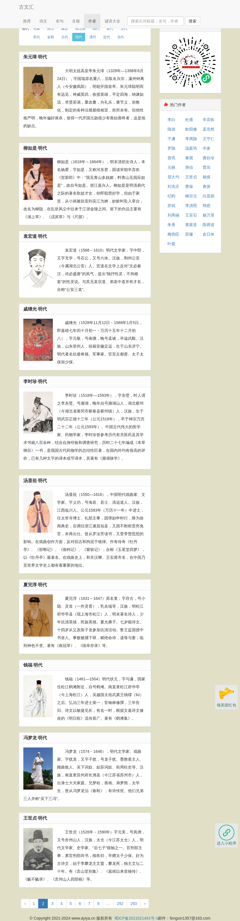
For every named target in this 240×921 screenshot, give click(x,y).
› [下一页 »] (144, 903)
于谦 (171, 138)
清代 (92, 37)
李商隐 (191, 138)
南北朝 (80, 29)
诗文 (43, 21)
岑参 (206, 148)
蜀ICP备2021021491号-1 (136, 918)
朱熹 (171, 224)
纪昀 (171, 196)
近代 (106, 37)
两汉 (50, 29)
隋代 (96, 29)
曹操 (189, 186)
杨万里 (208, 215)
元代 (64, 37)
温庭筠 (191, 148)
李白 (171, 119)
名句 (60, 21)
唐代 (110, 29)
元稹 (171, 167)
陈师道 (208, 224)
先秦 (36, 29)
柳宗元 (191, 196)
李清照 (191, 205)
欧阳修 (191, 129)
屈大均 (173, 177)
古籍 (76, 21)
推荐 (27, 21)
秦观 (189, 158)
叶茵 (171, 243)
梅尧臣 (173, 234)
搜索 (192, 21)
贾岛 (206, 167)
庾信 (189, 167)
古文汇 (26, 7)
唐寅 (206, 186)
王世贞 (191, 177)
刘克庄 (173, 186)
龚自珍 (208, 158)
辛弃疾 (208, 119)
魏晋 (64, 29)
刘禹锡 (173, 215)
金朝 (50, 37)
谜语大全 (112, 21)
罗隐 (171, 148)
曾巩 (171, 158)
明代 (78, 37)
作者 (92, 21)
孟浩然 (208, 129)
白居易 (208, 196)
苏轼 (171, 205)
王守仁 (208, 138)
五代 (124, 29)
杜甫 (189, 119)
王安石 (191, 215)
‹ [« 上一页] (25, 903)
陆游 (171, 129)
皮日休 (208, 234)
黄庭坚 (191, 224)
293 (133, 903)
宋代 (36, 37)
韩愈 (206, 205)
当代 (120, 37)
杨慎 (206, 177)
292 (120, 903)
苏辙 (189, 234)
